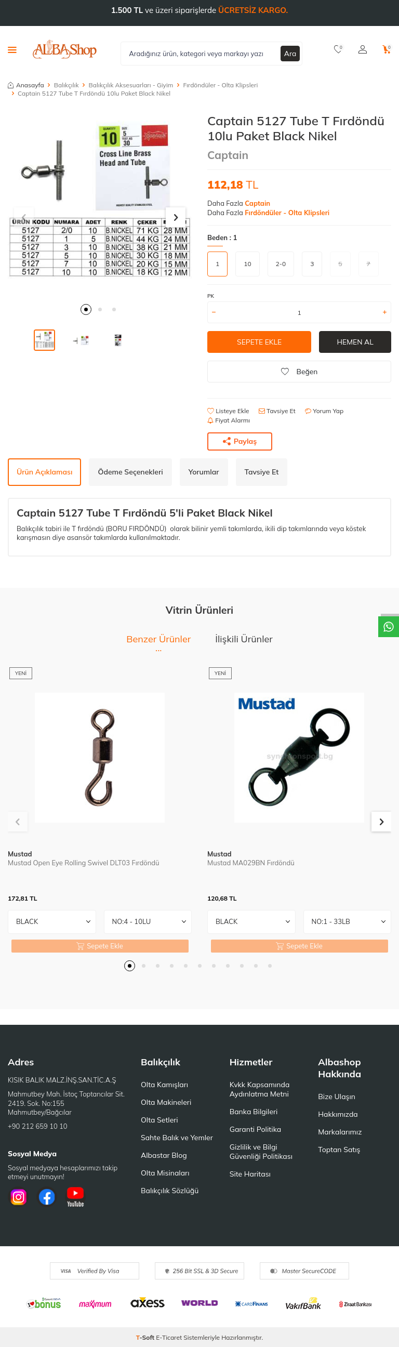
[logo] (64, 49)
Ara (290, 53)
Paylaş (240, 441)
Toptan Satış (339, 1149)
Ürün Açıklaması (44, 472)
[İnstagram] (18, 1196)
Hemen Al (355, 342)
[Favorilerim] (338, 49)
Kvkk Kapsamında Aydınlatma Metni (260, 1089)
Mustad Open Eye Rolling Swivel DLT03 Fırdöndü (83, 863)
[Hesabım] (362, 49)
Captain (227, 155)
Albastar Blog (164, 1155)
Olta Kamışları (164, 1084)
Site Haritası (250, 1174)
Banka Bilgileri (254, 1111)
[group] (100, 205)
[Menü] (12, 49)
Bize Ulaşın (336, 1096)
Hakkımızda (337, 1114)
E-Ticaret (169, 1337)
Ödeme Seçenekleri (130, 472)
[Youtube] (75, 1196)
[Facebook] (46, 1196)
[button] (86, 309)
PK (210, 296)
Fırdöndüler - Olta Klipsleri (220, 85)
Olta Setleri (159, 1120)
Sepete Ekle (259, 342)
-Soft (146, 1337)
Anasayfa (26, 85)
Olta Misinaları (165, 1173)
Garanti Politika (256, 1129)
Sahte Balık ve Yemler (177, 1137)
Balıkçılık (66, 85)
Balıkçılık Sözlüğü (169, 1190)
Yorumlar (204, 472)
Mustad (20, 854)
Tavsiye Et (277, 411)
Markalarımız (340, 1132)
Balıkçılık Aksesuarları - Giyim (131, 85)
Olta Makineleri (166, 1102)
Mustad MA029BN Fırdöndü (251, 863)
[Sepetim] (386, 49)
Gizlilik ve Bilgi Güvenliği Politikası (261, 1151)
